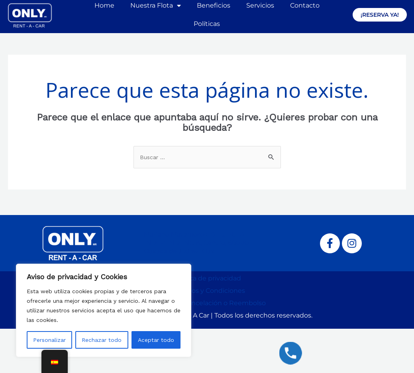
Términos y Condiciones (207, 290)
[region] (103, 310)
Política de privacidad (207, 278)
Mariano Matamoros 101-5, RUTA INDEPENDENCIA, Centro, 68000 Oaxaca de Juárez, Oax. (196, 243)
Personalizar (49, 340)
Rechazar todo (102, 340)
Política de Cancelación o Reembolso (207, 303)
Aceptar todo (156, 340)
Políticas (207, 24)
